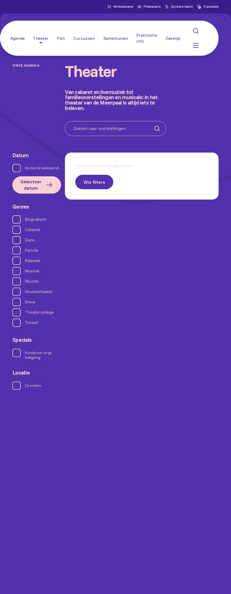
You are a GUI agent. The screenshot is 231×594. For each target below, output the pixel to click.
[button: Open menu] (196, 45)
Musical (32, 270)
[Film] (61, 38)
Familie (31, 250)
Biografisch (35, 219)
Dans (30, 239)
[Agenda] (17, 38)
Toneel (31, 322)
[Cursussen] (84, 38)
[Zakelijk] (173, 38)
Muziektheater (39, 291)
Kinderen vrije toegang (38, 355)
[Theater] (41, 38)
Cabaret (32, 229)
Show (30, 301)
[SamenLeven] (115, 38)
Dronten (33, 385)
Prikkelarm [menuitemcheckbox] (149, 6)
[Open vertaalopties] (208, 6)
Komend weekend (42, 167)
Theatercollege (39, 312)
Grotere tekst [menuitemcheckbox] (179, 6)
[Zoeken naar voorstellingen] (115, 128)
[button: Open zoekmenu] (196, 31)
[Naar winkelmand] (120, 6)
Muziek (32, 281)
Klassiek (32, 260)
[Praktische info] (146, 38)
